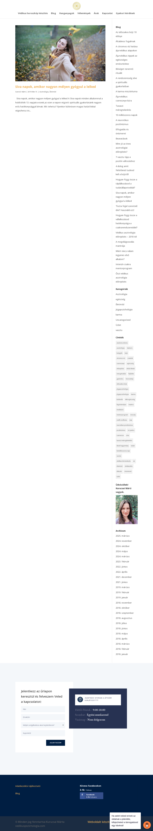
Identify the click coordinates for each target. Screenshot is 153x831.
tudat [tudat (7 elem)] (133, 446)
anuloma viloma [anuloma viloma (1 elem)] (122, 343)
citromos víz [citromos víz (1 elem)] (121, 358)
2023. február (122, 561)
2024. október (123, 546)
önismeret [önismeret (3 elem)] (127, 471)
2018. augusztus (124, 618)
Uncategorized (123, 319)
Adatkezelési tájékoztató (27, 786)
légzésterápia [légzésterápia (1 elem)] (121, 405)
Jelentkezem (55, 743)
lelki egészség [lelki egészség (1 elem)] (130, 399)
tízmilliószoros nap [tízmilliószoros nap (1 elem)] (123, 451)
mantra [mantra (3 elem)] (131, 405)
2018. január (122, 654)
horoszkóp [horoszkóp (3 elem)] (129, 379)
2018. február (122, 648)
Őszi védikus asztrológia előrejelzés (122, 277)
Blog (53, 13)
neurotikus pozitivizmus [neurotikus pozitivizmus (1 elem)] (125, 425)
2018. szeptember (125, 612)
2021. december (124, 577)
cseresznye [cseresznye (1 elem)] (120, 363)
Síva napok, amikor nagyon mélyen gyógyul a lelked (55, 87)
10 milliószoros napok (126, 115)
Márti (24, 92)
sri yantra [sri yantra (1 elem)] (131, 430)
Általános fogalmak (125, 41)
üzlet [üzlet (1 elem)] (118, 477)
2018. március (123, 643)
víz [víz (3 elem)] (134, 461)
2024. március (123, 556)
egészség (120, 299)
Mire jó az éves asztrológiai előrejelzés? (123, 147)
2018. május (122, 633)
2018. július (121, 623)
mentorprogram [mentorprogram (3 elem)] (122, 415)
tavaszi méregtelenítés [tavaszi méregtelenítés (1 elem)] (124, 440)
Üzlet (118, 325)
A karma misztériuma (126, 91)
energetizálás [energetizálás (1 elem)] (121, 374)
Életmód (52, 92)
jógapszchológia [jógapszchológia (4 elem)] (122, 389)
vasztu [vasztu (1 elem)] (119, 456)
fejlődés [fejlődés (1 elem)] (131, 374)
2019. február (122, 592)
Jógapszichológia (124, 309)
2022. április (121, 571)
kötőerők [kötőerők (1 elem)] (120, 399)
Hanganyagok (66, 13)
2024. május (122, 551)
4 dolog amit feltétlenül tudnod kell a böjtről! (125, 170)
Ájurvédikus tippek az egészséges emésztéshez (126, 59)
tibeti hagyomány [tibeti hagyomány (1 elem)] (122, 446)
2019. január (122, 597)
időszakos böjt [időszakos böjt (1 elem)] (122, 384)
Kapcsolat (107, 13)
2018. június (122, 628)
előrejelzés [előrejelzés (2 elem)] (120, 369)
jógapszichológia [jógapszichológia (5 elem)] (123, 394)
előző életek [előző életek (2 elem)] (131, 369)
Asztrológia (44, 92)
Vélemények (84, 13)
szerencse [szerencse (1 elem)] (120, 435)
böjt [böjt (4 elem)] (126, 353)
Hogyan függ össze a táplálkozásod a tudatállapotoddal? (126, 183)
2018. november (124, 602)
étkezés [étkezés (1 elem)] (119, 471)
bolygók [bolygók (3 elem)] (119, 353)
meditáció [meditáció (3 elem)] (120, 410)
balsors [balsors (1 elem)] (129, 348)
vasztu (119, 330)
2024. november (124, 540)
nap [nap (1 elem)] (130, 420)
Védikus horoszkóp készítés (33, 13)
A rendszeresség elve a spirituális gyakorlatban (126, 82)
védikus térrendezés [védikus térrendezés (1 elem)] (124, 461)
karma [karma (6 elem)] (133, 394)
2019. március (123, 587)
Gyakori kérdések (125, 13)
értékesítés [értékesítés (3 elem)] (129, 466)
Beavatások (121, 138)
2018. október (123, 607)
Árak (96, 13)
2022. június (122, 566)
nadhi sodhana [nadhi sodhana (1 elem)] (122, 420)
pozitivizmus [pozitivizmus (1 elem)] (121, 430)
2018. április (121, 638)
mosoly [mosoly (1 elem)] (133, 415)
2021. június (122, 582)
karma (119, 314)
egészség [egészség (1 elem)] (130, 363)
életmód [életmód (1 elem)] (119, 466)
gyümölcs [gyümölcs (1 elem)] (120, 379)
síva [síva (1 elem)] (127, 435)
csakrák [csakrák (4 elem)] (130, 358)
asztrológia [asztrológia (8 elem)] (121, 348)
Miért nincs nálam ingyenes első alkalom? (125, 255)
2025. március (123, 535)
